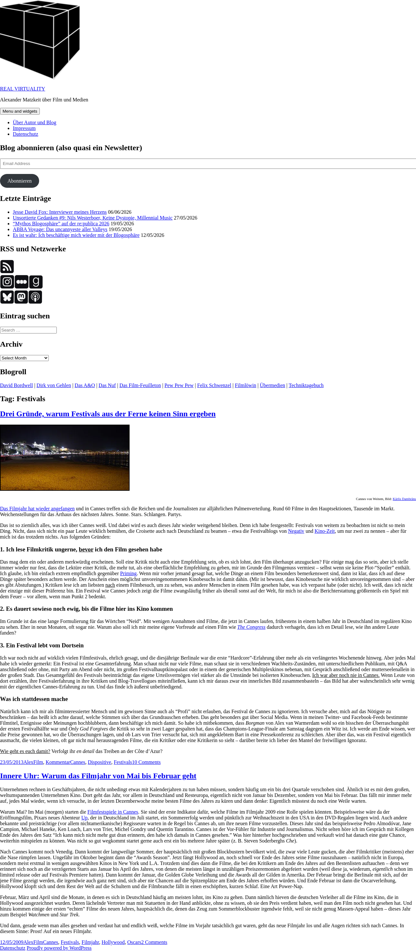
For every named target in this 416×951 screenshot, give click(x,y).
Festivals (123, 762)
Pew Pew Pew (179, 385)
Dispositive (99, 762)
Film (38, 762)
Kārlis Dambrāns (404, 499)
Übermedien (272, 385)
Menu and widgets (20, 111)
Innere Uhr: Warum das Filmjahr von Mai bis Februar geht (98, 776)
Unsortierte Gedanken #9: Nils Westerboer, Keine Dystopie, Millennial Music (93, 217)
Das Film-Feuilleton (140, 385)
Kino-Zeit (325, 531)
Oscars (134, 942)
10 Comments (146, 762)
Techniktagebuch (306, 385)
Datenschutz (25, 134)
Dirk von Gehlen (54, 385)
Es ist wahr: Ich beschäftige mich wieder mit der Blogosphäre (76, 235)
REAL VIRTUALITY (22, 88)
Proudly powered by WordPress (59, 948)
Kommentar (58, 762)
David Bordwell (16, 385)
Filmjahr (90, 942)
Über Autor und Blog (34, 122)
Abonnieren (19, 181)
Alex (28, 762)
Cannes (77, 762)
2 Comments (154, 942)
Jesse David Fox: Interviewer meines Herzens (60, 212)
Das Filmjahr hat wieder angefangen (37, 508)
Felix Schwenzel (214, 385)
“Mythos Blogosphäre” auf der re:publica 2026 (61, 223)
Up (84, 817)
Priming (128, 573)
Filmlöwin (245, 385)
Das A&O (85, 385)
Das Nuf (107, 385)
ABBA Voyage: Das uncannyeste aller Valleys (60, 229)
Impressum (24, 128)
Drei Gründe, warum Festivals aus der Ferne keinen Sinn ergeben (108, 414)
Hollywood (113, 942)
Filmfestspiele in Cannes (113, 812)
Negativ (296, 531)
